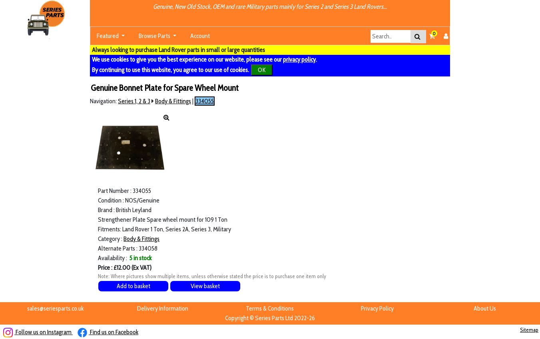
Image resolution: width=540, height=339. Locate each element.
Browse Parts (155, 36)
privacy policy (299, 59)
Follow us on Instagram (38, 332)
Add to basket (133, 286)
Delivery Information (162, 308)
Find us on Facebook (108, 332)
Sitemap (529, 330)
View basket (205, 286)
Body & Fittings (173, 101)
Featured (108, 36)
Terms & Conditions (270, 308)
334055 (204, 101)
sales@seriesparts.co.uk (55, 308)
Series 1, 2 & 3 (134, 101)
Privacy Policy (377, 308)
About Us (485, 308)
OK (262, 70)
